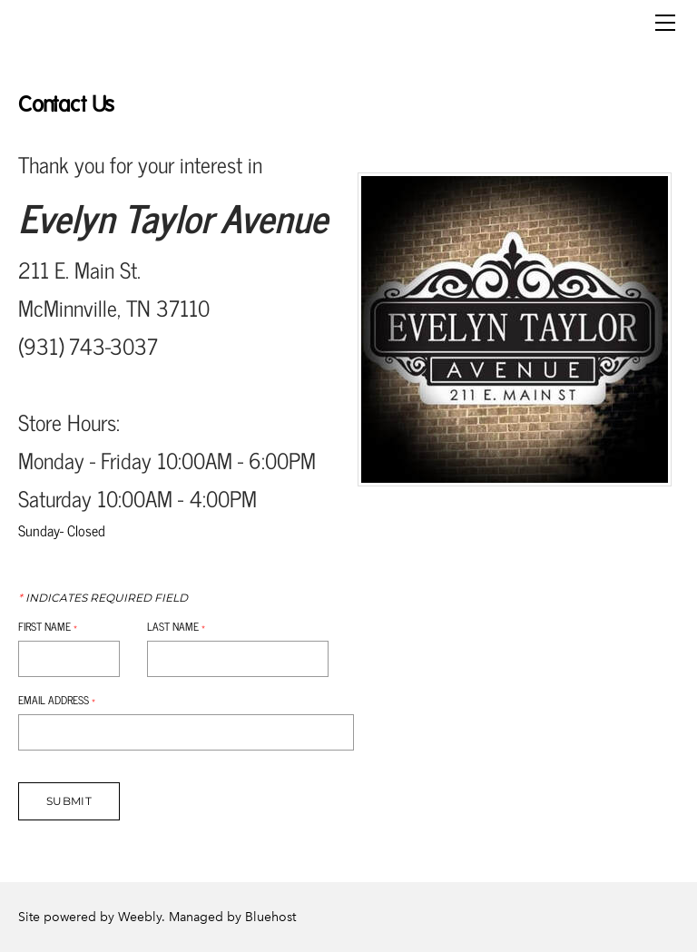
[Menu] (665, 22)
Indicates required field (103, 598)
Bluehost (270, 917)
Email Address (56, 699)
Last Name (176, 626)
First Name (47, 626)
